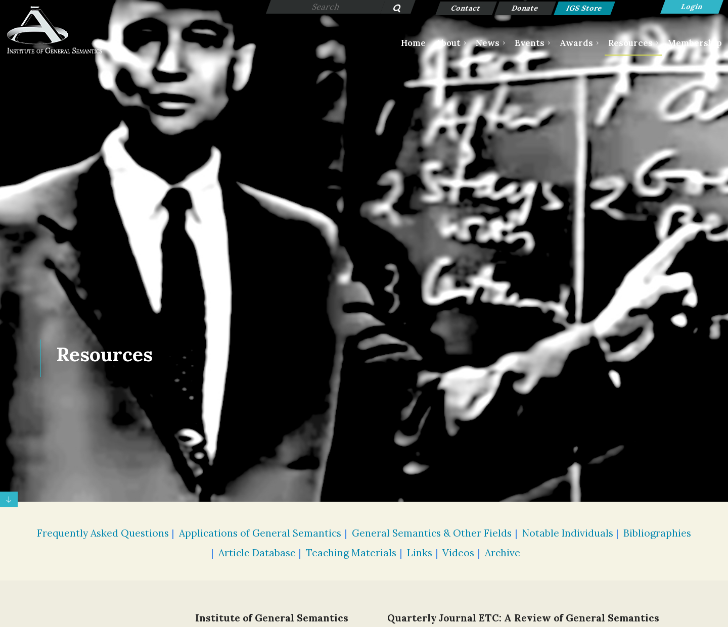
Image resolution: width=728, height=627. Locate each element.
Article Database (257, 553)
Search (391, 9)
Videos (458, 553)
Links (419, 553)
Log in (691, 7)
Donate (525, 8)
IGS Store (584, 8)
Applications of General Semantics (260, 533)
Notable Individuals (567, 533)
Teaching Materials (351, 553)
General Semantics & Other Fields (432, 533)
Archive (502, 553)
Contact (466, 8)
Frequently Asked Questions (103, 533)
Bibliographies (657, 533)
